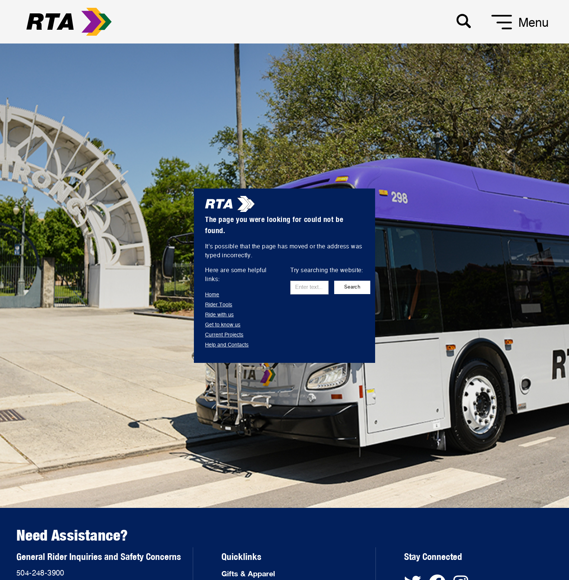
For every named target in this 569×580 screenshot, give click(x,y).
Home (212, 294)
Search (352, 287)
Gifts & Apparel (248, 573)
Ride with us (219, 315)
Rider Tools (218, 304)
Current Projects (224, 335)
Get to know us (222, 325)
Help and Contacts (227, 345)
